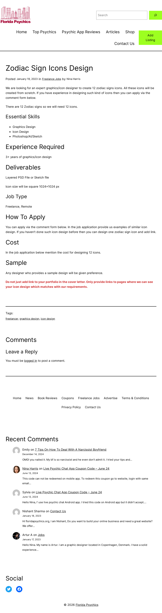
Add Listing (150, 37)
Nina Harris (30, 468)
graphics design (29, 318)
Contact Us (58, 511)
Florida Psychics (87, 605)
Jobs (41, 535)
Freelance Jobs (51, 79)
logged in (30, 360)
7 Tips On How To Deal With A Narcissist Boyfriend (70, 449)
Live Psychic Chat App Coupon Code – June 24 (76, 468)
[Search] (155, 15)
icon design (48, 318)
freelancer (12, 318)
